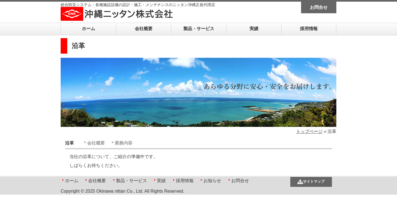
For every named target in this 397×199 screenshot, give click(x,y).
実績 (254, 28)
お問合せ (319, 7)
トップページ (309, 131)
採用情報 (309, 28)
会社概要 (143, 28)
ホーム (88, 28)
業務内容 (123, 143)
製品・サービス (198, 28)
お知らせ (212, 180)
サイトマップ (313, 181)
